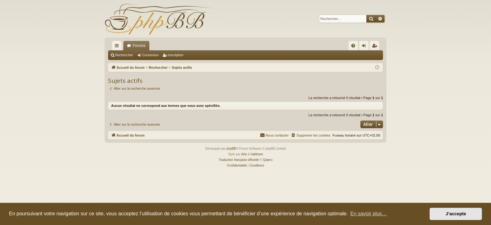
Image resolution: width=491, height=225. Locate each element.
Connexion (150, 55)
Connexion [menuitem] (365, 46)
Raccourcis (118, 46)
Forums (139, 45)
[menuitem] (353, 45)
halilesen (257, 154)
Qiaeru (267, 160)
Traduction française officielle (239, 160)
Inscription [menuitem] (376, 46)
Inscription (175, 55)
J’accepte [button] (456, 213)
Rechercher (124, 55)
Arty (244, 154)
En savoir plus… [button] (368, 213)
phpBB (231, 148)
